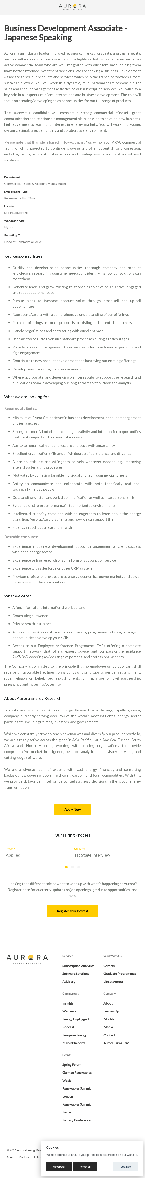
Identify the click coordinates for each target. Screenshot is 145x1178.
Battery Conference (76, 1120)
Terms (11, 1157)
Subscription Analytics (78, 966)
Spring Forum (71, 1065)
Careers (109, 966)
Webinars (69, 1011)
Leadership (111, 1011)
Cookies (24, 1157)
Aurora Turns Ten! (116, 1043)
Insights (68, 1003)
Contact (109, 1035)
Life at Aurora (113, 982)
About (108, 1003)
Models (108, 1019)
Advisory (68, 982)
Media (108, 1027)
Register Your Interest (72, 911)
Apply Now (72, 809)
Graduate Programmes (119, 973)
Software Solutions (75, 973)
